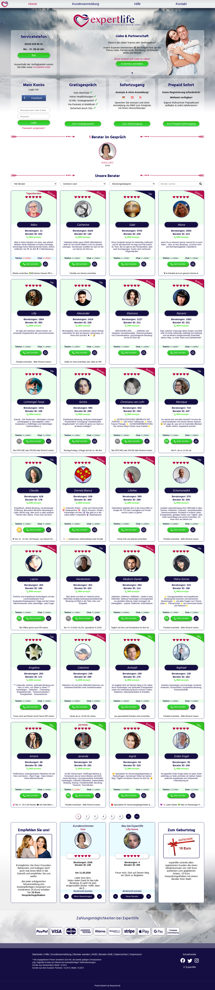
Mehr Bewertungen (83, 896)
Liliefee (132, 490)
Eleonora (132, 313)
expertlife (5, 4)
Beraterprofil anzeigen (82, 891)
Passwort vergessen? (33, 128)
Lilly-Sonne (132, 829)
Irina (107, 165)
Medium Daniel (132, 579)
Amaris (33, 756)
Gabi (132, 224)
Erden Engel (181, 756)
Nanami (181, 313)
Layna (34, 579)
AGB (94, 954)
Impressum (136, 954)
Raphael (181, 667)
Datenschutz (121, 954)
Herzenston (83, 579)
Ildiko (33, 224)
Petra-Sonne (181, 579)
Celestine (83, 667)
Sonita (83, 402)
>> (136, 816)
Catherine (83, 224)
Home (32, 4)
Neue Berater (132, 896)
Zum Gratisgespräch (83, 123)
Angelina (33, 667)
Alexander (83, 313)
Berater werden (81, 954)
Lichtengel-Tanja (34, 402)
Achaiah (132, 667)
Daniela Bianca (83, 490)
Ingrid (132, 756)
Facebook (36, 98)
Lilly (33, 313)
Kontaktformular (41, 67)
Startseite (37, 954)
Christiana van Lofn (132, 402)
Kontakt (181, 4)
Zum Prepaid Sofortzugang (181, 123)
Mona (181, 224)
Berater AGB (105, 954)
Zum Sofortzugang (132, 123)
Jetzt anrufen (32, 264)
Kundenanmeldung (85, 4)
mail (45, 264)
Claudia (33, 490)
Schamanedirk (181, 490)
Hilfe (137, 4)
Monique (181, 402)
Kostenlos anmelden (132, 63)
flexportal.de (115, 986)
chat (19, 441)
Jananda (83, 756)
